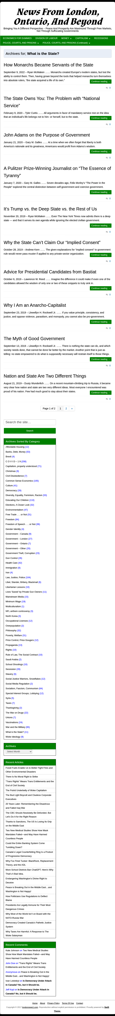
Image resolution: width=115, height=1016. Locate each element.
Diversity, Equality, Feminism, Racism (24, 495)
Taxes (8, 703)
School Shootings (14, 664)
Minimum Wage (13, 601)
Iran (7, 572)
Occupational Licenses (17, 621)
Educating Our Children (17, 500)
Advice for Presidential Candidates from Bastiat (50, 271)
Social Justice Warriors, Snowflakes (23, 679)
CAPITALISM (81, 38)
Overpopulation (13, 626)
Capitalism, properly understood (21, 466)
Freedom (10, 519)
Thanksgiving (12, 708)
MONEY (65, 38)
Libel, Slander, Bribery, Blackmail (22, 582)
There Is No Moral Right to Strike (22, 776)
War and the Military (15, 727)
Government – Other (16, 548)
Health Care (11, 563)
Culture (9, 485)
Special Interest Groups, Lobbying (22, 693)
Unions (9, 717)
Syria (8, 698)
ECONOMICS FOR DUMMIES (17, 38)
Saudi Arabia (12, 659)
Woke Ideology (13, 737)
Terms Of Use (68, 1003)
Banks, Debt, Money (15, 452)
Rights (9, 650)
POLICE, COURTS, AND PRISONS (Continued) (65, 43)
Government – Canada (17, 534)
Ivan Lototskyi (12, 981)
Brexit (8, 456)
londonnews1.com (30, 1007)
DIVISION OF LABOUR (47, 38)
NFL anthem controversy (18, 611)
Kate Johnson (12, 950)
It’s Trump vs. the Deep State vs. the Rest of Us (50, 208)
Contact (79, 1003)
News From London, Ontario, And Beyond (57, 17)
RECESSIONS (101, 38)
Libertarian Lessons (15, 587)
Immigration (11, 568)
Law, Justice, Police (15, 577)
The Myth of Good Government (34, 338)
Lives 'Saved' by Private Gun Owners (24, 592)
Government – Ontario (17, 543)
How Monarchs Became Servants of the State (48, 64)
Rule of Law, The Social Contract (22, 655)
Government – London (17, 539)
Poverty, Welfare (14, 635)
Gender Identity (13, 529)
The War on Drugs (15, 713)
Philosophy (11, 630)
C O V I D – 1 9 (13, 461)
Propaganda (12, 645)
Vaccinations (12, 722)
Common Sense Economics (19, 481)
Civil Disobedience (15, 476)
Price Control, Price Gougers (20, 640)
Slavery (9, 674)
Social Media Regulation (18, 684)
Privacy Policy (53, 1003)
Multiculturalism (13, 606)
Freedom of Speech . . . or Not (20, 524)
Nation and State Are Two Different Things (45, 376)
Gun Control (12, 558)
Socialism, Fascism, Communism (22, 688)
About (42, 1003)
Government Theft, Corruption (20, 553)
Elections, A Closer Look (18, 505)
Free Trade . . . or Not (16, 514)
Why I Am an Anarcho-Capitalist (35, 305)
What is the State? (15, 732)
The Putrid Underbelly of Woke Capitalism (26, 790)
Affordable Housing (15, 447)
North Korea (12, 616)
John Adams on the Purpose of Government (47, 134)
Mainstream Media (15, 597)
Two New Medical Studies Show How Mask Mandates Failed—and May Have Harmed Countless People (27, 834)
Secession (11, 669)
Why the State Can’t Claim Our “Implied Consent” (52, 242)
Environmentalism (14, 510)
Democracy (11, 490)
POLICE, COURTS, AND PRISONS (19, 43)
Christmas (11, 471)
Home (35, 1003)
